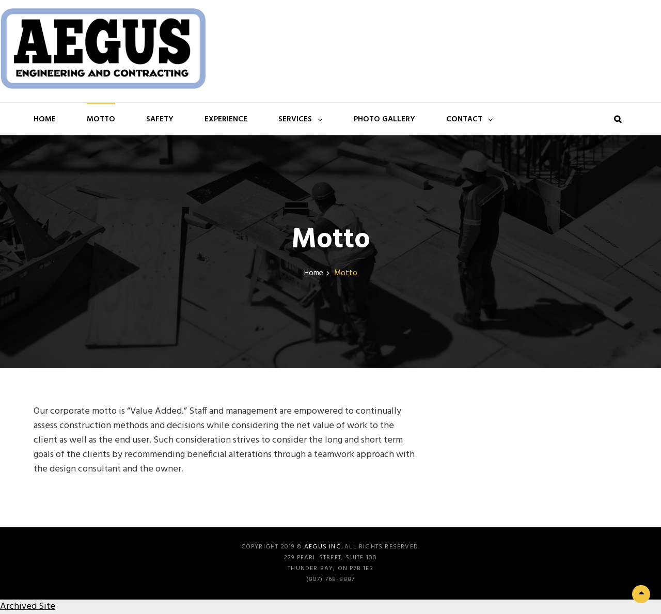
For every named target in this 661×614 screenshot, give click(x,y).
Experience (225, 119)
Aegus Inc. (323, 547)
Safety (160, 119)
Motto (101, 119)
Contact (464, 119)
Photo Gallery (384, 119)
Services (295, 119)
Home (45, 119)
